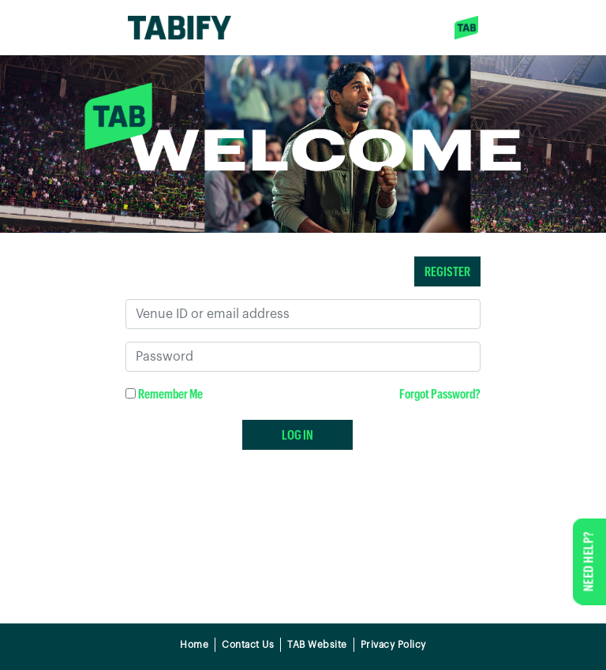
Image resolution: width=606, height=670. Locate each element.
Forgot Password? (440, 393)
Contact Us (248, 644)
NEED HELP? (588, 561)
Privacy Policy (393, 644)
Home (194, 644)
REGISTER (447, 271)
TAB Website (317, 644)
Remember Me (170, 393)
